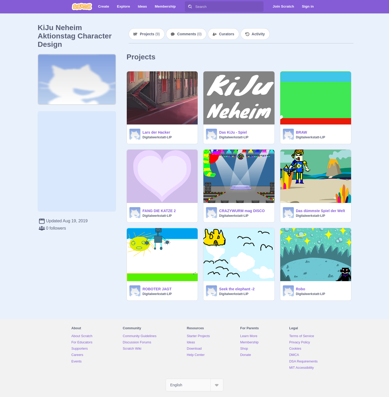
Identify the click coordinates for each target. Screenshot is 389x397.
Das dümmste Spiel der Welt (320, 211)
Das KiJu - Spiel (233, 132)
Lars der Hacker (156, 132)
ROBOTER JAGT (156, 289)
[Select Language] (194, 385)
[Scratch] (82, 6)
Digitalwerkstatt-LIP (157, 137)
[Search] (190, 6)
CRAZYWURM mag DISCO (242, 211)
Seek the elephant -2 (236, 289)
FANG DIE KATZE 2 (159, 211)
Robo (300, 289)
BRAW (301, 132)
